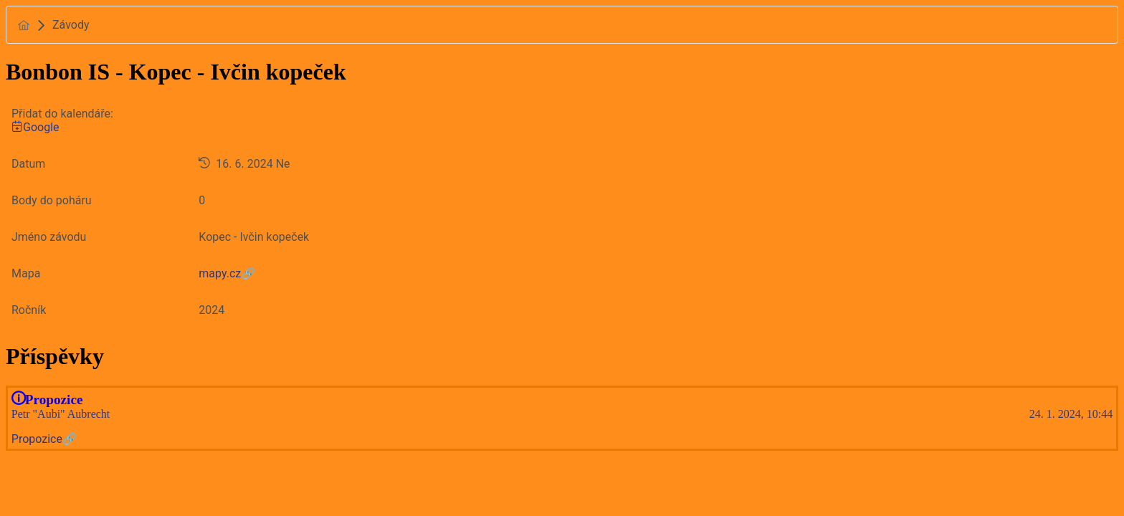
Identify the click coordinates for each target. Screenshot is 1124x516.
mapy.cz (220, 273)
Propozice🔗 (44, 439)
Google (35, 127)
